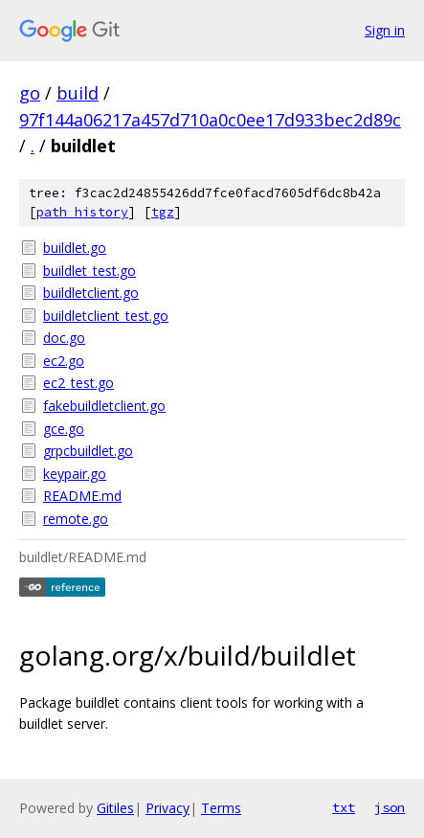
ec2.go (63, 360)
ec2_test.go (78, 383)
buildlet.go (74, 247)
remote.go (75, 519)
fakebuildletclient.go (104, 405)
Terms (221, 808)
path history (82, 212)
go (29, 92)
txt (343, 807)
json (389, 807)
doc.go (64, 337)
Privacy (167, 808)
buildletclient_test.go (105, 315)
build (77, 92)
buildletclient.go (91, 292)
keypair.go (74, 473)
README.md (82, 496)
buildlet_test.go (89, 270)
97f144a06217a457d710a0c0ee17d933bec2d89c (210, 119)
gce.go (63, 428)
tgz (162, 212)
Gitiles (115, 808)
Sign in (385, 30)
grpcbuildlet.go (88, 451)
